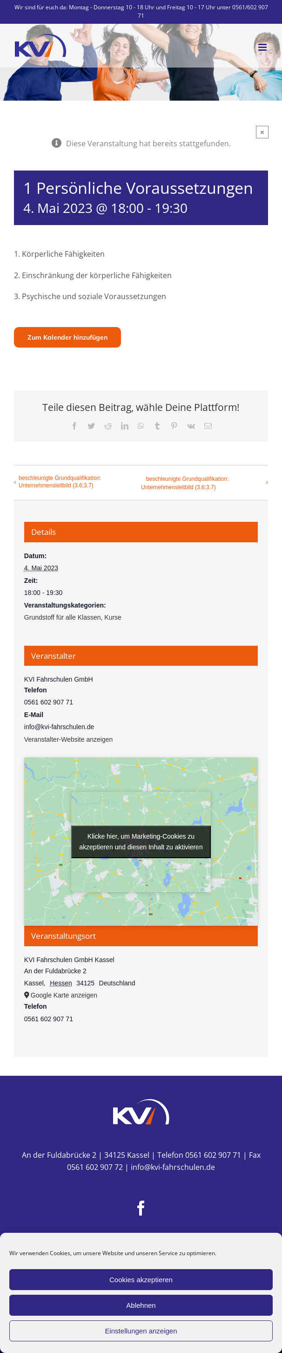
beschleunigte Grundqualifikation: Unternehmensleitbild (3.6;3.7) (60, 482)
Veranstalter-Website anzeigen (68, 739)
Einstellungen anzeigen (141, 1331)
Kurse (112, 617)
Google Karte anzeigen (64, 995)
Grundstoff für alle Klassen (62, 617)
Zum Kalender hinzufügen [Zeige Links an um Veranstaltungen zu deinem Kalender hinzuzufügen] (67, 337)
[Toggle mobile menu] (263, 47)
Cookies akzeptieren (141, 1280)
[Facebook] (141, 1208)
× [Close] (262, 132)
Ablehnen (140, 1305)
